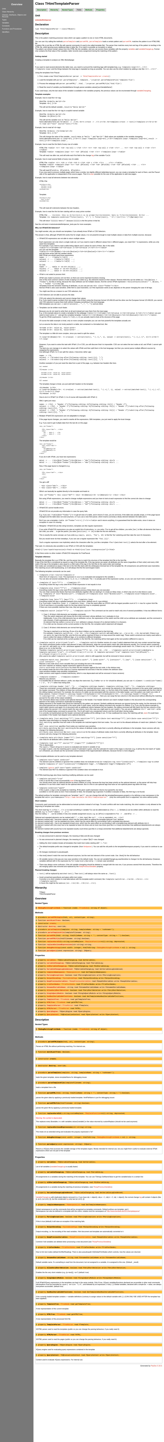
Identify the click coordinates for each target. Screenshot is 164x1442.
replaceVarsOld (53, 998)
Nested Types (67, 10)
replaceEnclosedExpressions (59, 1001)
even (92, 183)
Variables (5, 23)
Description (41, 10)
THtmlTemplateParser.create (95, 78)
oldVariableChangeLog (56, 1024)
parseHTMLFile (53, 994)
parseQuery (52, 1008)
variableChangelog (144, 93)
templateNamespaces (55, 1031)
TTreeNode (83, 961)
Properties (100, 10)
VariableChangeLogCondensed (59, 1027)
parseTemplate (69, 42)
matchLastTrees (53, 974)
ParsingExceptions (55, 1034)
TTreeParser (67, 1067)
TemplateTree (52, 1061)
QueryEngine (52, 1074)
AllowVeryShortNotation (57, 1051)
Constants (6, 26)
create (53, 978)
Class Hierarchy (8, 12)
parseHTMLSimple (55, 971)
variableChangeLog (146, 50)
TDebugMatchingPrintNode (49, 961)
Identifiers (5, 32)
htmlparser (87, 898)
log (93, 163)
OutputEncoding (53, 1037)
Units (4, 9)
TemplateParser (53, 1067)
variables (131, 50)
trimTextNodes (53, 1044)
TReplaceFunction (93, 998)
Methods (88, 10)
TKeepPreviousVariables (80, 1041)
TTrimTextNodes (68, 1044)
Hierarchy (54, 10)
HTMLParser (52, 1071)
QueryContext (52, 1077)
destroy (52, 981)
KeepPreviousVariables (87, 918)
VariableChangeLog (43, 1266)
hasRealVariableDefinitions (59, 1057)
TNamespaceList (73, 1031)
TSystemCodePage (69, 1037)
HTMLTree (51, 1064)
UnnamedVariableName (56, 1047)
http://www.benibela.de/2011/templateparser (86, 847)
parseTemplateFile (56, 988)
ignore (51, 817)
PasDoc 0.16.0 (156, 1439)
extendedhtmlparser (43, 20)
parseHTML (84, 42)
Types (4, 20)
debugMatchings (53, 1004)
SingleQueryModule (55, 1054)
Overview (16, 4)
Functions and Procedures (12, 29)
